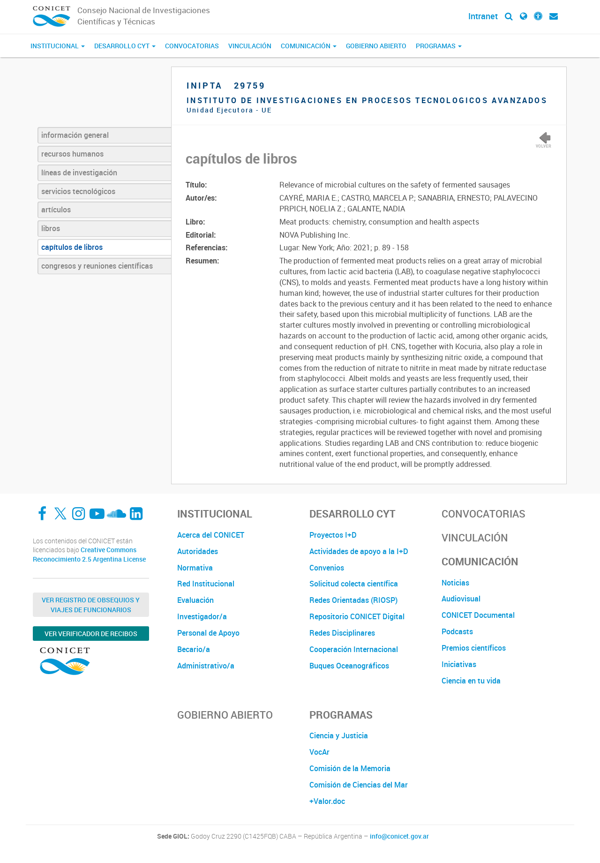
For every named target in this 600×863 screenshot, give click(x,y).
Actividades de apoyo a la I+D (358, 551)
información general (75, 135)
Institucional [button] (57, 45)
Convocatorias (192, 45)
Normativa (195, 568)
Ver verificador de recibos (91, 633)
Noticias (455, 583)
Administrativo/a (205, 665)
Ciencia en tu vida (471, 680)
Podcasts (457, 631)
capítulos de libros (72, 247)
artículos (56, 209)
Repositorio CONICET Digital (357, 616)
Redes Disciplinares (342, 633)
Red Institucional (205, 583)
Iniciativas (459, 664)
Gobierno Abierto (376, 45)
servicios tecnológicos (78, 191)
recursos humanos (72, 154)
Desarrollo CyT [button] (125, 45)
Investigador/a (202, 616)
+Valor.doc (327, 801)
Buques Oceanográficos (349, 665)
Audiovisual (461, 598)
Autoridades (197, 551)
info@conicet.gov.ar (399, 836)
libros (50, 228)
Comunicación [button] (309, 45)
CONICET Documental (478, 615)
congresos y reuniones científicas (97, 266)
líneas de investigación (79, 172)
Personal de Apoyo (208, 633)
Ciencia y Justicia (338, 735)
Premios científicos (474, 648)
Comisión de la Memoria (349, 768)
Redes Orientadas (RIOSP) (353, 600)
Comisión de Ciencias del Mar (358, 785)
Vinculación (249, 45)
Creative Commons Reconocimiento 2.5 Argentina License (89, 554)
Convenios (326, 568)
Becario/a (193, 649)
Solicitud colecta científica (353, 583)
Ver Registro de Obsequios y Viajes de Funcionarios (91, 604)
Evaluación (195, 600)
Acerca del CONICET (210, 535)
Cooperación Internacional (353, 649)
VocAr (319, 752)
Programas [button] (439, 45)
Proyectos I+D (333, 535)
